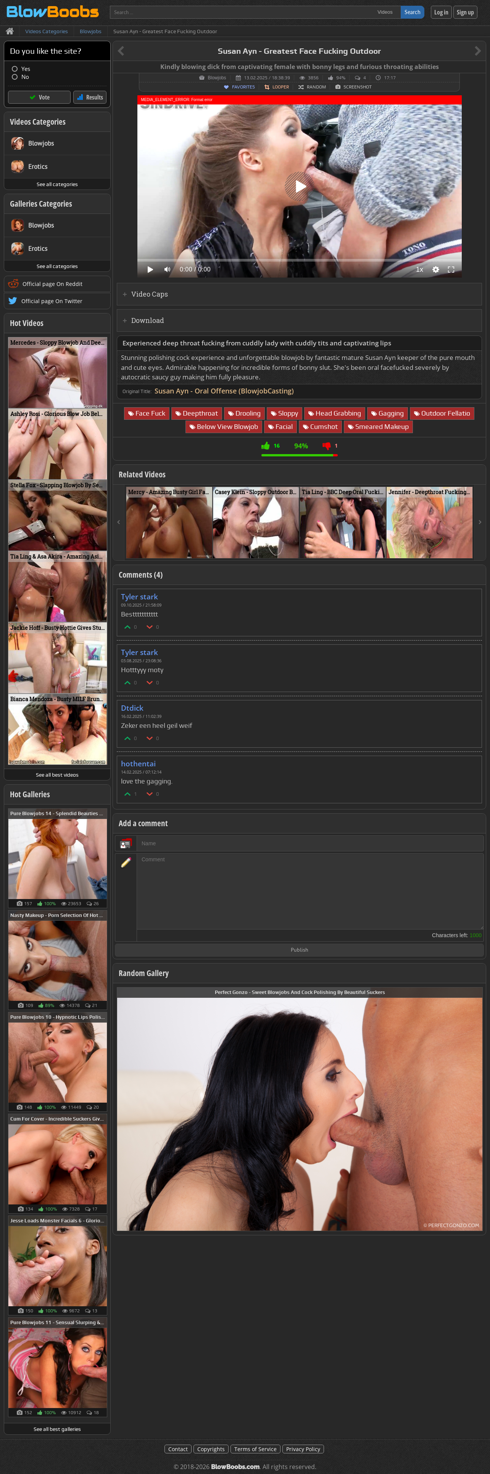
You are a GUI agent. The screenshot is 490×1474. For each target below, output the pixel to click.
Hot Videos (27, 323)
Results (94, 97)
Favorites (243, 87)
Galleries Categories (41, 203)
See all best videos (57, 775)
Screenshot (357, 87)
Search (413, 12)
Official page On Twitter (51, 301)
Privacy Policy (303, 1449)
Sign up (465, 12)
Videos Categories (38, 121)
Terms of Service (255, 1449)
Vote (44, 97)
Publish (299, 950)
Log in (441, 12)
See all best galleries (57, 1429)
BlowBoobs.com (235, 1467)
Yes (25, 69)
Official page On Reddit (52, 283)
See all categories (57, 184)
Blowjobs (217, 77)
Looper (280, 87)
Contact (178, 1449)
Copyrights (211, 1449)
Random (316, 87)
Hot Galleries (30, 794)
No (25, 77)
